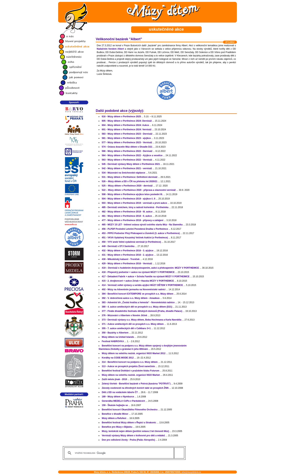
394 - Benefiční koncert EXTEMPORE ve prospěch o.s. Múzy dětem (137, 293)
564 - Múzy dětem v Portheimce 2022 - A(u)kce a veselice (132, 155)
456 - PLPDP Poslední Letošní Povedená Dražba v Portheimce (135, 229)
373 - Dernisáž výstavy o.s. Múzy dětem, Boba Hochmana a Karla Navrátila (141, 319)
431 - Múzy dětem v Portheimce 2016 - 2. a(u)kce (127, 255)
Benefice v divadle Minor (115, 414)
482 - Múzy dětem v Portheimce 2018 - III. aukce (127, 211)
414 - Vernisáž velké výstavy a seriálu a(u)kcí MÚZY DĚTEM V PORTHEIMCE (142, 285)
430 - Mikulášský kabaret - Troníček (121, 259)
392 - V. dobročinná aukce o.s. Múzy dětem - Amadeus (131, 298)
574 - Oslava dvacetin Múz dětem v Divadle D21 (127, 146)
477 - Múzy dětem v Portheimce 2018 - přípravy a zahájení (132, 220)
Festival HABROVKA (113, 341)
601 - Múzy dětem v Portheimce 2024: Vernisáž (126, 129)
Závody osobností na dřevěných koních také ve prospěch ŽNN (135, 388)
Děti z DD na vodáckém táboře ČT (120, 392)
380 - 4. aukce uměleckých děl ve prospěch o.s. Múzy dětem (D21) (137, 306)
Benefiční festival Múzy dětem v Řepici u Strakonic (129, 422)
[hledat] (123, 453)
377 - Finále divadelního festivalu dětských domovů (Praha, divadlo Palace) (142, 311)
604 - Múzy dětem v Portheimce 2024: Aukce (125, 125)
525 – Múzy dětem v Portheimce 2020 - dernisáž (127, 185)
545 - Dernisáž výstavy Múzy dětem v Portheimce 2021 (131, 164)
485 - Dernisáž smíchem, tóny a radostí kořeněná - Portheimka (135, 207)
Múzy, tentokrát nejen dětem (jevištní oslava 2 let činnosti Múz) (135, 431)
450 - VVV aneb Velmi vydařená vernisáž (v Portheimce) (131, 242)
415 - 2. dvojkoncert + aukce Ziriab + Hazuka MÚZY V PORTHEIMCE (138, 281)
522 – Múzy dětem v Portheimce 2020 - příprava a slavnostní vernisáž (139, 190)
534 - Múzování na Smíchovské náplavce (123, 172)
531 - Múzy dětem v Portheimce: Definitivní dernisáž (129, 177)
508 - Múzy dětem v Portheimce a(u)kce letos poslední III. (132, 194)
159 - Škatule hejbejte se (115, 405)
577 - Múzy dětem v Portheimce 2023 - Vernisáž (127, 142)
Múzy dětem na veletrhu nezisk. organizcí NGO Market (131, 375)
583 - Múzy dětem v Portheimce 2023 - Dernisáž (127, 134)
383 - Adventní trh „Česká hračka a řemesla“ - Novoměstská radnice (138, 302)
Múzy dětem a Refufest (114, 418)
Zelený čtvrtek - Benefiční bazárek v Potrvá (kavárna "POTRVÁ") (136, 383)
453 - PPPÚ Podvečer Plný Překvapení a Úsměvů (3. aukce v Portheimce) (141, 233)
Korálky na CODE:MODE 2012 (118, 357)
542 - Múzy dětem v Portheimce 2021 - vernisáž (127, 168)
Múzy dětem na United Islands (118, 337)
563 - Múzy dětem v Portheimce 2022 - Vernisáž (127, 159)
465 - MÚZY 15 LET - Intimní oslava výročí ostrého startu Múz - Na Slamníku (142, 224)
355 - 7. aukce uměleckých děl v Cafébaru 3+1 (126, 328)
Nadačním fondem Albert (110, 49)
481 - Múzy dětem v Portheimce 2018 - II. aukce (127, 216)
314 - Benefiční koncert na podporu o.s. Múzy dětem (130, 362)
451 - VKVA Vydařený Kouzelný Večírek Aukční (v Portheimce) (135, 237)
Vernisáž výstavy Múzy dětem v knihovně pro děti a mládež (133, 435)
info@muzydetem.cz (191, 472)
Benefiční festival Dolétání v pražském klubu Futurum (130, 370)
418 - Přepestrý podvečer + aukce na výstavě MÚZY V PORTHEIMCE (138, 272)
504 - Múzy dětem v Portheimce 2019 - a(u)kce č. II (128, 198)
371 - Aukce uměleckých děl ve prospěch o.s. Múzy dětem (133, 324)
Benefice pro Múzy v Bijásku (117, 427)
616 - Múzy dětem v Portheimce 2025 (121, 116)
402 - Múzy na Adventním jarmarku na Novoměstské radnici (133, 289)
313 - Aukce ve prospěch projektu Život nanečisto (128, 366)
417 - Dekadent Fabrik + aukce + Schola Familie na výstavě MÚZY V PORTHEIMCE (145, 276)
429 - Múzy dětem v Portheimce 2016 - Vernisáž (127, 263)
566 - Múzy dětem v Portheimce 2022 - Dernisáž (127, 151)
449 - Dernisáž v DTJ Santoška (118, 246)
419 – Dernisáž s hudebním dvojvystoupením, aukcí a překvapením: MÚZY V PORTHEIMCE (150, 268)
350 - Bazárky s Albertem (115, 332)
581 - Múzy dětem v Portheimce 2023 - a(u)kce (126, 138)
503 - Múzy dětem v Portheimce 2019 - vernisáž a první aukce (134, 203)
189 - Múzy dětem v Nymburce (118, 396)
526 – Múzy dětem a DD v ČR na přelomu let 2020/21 (129, 181)
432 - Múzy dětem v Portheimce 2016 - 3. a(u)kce (127, 250)
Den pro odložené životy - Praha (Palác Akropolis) (128, 440)
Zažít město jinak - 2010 (114, 379)
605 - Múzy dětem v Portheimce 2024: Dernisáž (127, 121)
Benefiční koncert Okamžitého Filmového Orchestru (129, 409)
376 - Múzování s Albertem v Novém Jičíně (124, 315)
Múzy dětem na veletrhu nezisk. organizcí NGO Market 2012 (133, 353)
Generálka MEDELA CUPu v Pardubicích (123, 401)
